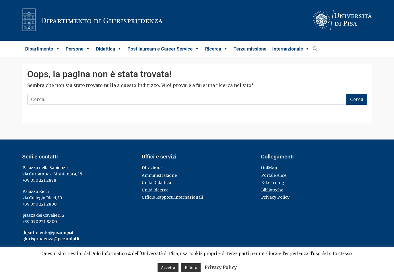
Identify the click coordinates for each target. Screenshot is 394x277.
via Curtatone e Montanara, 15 (52, 174)
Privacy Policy (275, 197)
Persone (78, 49)
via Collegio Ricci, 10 (42, 197)
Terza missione (250, 49)
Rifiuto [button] (191, 267)
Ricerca (216, 49)
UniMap (269, 168)
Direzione (152, 168)
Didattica (109, 49)
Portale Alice (273, 175)
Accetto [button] (168, 267)
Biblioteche (272, 190)
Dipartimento (42, 49)
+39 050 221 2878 (39, 180)
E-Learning (272, 182)
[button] (315, 48)
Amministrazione (159, 175)
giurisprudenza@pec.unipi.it (50, 238)
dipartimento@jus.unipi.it (47, 232)
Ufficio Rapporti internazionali (172, 197)
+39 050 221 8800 (39, 221)
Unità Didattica (156, 182)
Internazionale (291, 49)
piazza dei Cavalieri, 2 (43, 215)
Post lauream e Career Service (163, 49)
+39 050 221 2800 (39, 204)
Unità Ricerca (155, 190)
